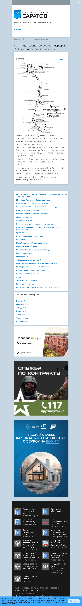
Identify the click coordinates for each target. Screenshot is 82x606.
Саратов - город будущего (27, 274)
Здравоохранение (24, 220)
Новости (26, 39)
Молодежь (21, 240)
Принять (74, 601)
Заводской (21, 308)
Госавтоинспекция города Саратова (32, 214)
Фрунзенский (22, 321)
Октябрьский (22, 318)
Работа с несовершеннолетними (30, 270)
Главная (17, 39)
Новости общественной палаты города (33, 250)
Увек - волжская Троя (25, 284)
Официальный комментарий (28, 260)
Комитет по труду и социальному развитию (35, 224)
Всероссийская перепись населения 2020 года (37, 207)
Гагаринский (22, 304)
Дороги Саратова (24, 217)
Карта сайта (29, 593)
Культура (20, 233)
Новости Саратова (41, 39)
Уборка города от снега (26, 280)
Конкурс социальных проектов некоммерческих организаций (37, 228)
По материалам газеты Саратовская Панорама (36, 263)
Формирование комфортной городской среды (37, 287)
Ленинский (21, 315)
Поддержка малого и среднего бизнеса (34, 267)
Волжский (20, 301)
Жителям (18, 30)
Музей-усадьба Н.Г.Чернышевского (31, 243)
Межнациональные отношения (29, 236)
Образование (22, 257)
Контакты (19, 593)
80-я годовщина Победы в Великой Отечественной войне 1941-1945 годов (41, 195)
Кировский (21, 311)
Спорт (19, 277)
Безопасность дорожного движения (32, 203)
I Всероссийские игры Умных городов (33, 200)
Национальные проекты (26, 246)
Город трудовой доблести (27, 210)
